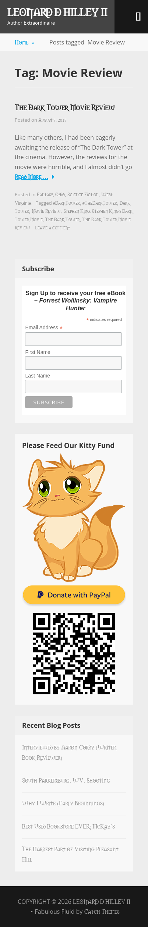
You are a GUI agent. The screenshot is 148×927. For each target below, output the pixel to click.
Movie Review (46, 210)
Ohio (60, 194)
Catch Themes (101, 911)
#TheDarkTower (99, 202)
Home (25, 42)
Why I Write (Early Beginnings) (63, 803)
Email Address (44, 327)
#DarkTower (66, 202)
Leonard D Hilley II (57, 12)
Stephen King (76, 210)
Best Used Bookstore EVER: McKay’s (68, 826)
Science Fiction (83, 194)
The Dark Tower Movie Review (65, 107)
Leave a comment (52, 227)
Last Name (37, 376)
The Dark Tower (62, 219)
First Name (37, 352)
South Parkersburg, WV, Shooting (66, 780)
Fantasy (45, 194)
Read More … (31, 176)
